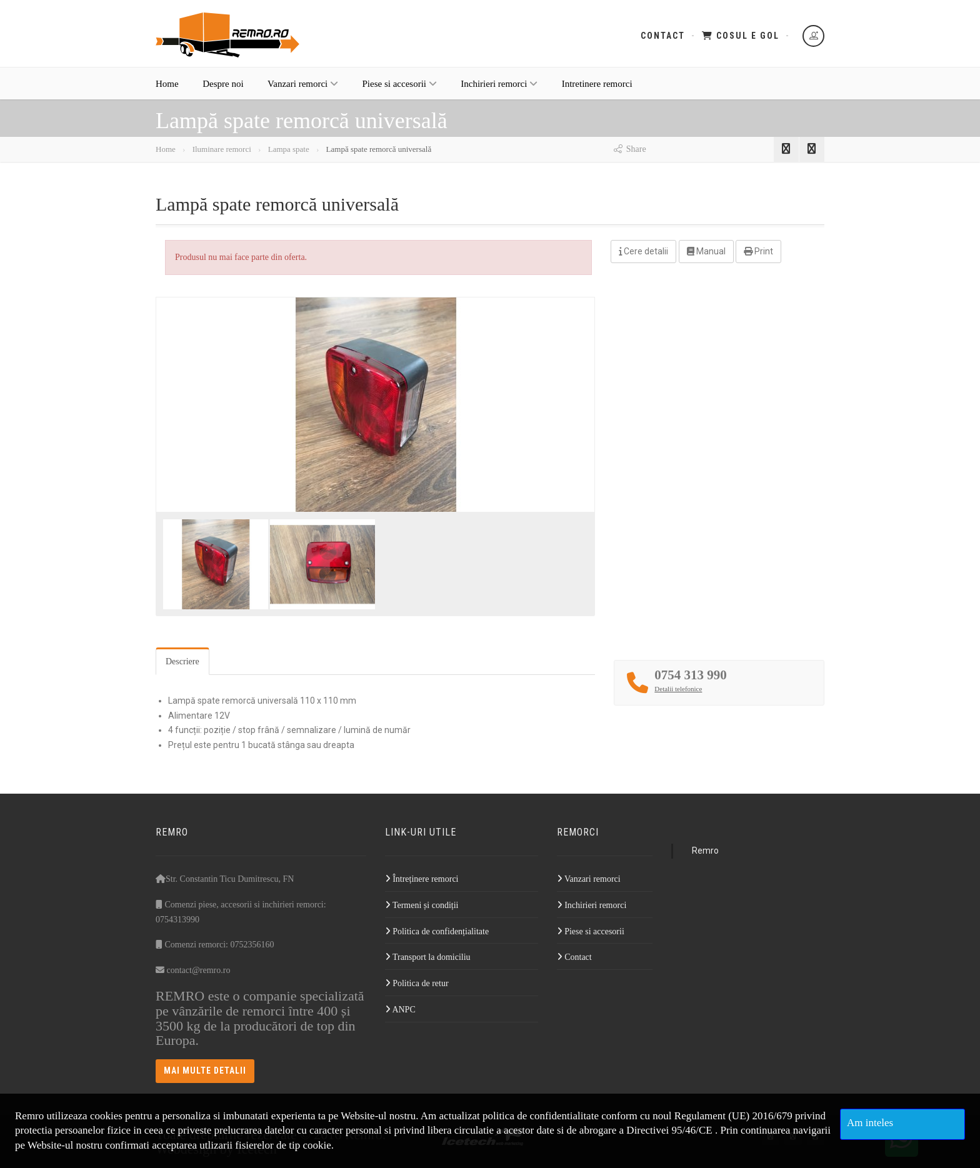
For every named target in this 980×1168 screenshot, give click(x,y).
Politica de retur (417, 983)
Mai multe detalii (205, 1071)
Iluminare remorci (221, 149)
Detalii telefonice (678, 688)
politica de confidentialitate (540, 1116)
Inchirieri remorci (499, 89)
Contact (663, 36)
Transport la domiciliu (428, 957)
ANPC (400, 1009)
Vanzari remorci (303, 89)
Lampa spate (287, 149)
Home (167, 89)
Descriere (182, 661)
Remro (705, 851)
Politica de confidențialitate (437, 931)
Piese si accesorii (399, 89)
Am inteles (870, 1123)
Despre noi (222, 89)
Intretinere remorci (597, 89)
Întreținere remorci (422, 879)
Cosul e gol (740, 36)
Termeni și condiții (422, 905)
